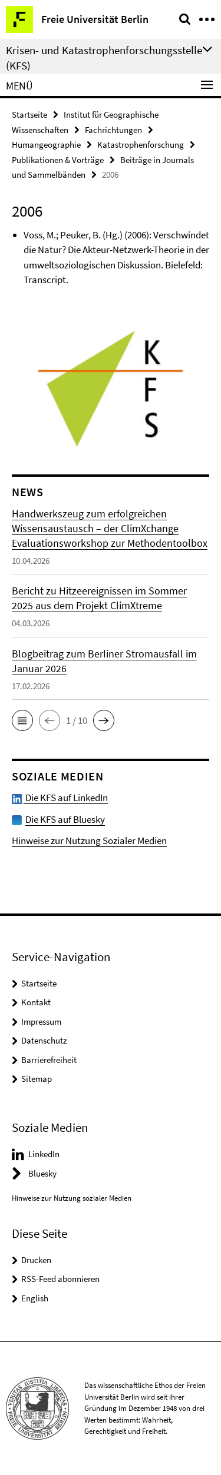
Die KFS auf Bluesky (65, 819)
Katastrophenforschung (140, 144)
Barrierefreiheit (49, 1059)
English (34, 1298)
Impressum (41, 1021)
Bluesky (42, 1173)
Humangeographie (46, 144)
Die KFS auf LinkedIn (60, 797)
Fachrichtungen (113, 129)
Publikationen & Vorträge (58, 159)
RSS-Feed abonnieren (60, 1278)
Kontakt (36, 1002)
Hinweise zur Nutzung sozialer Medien (71, 1198)
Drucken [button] (36, 1259)
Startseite (29, 114)
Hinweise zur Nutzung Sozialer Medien (89, 840)
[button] (22, 720)
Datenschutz (44, 1040)
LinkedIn (44, 1154)
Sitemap (36, 1078)
